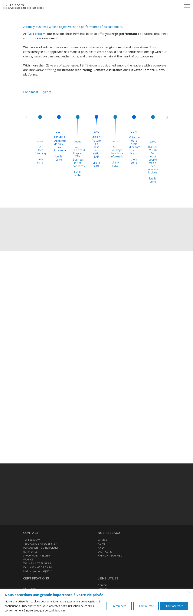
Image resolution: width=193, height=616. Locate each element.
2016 (115, 142)
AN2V (101, 547)
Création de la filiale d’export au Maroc (134, 145)
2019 (96, 131)
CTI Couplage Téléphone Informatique (118, 151)
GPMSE (102, 539)
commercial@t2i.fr (41, 571)
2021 (59, 131)
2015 (153, 142)
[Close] (189, 592)
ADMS (102, 543)
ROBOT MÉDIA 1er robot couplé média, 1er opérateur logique (154, 159)
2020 (78, 142)
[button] (26, 117)
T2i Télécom (13, 5)
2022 (40, 142)
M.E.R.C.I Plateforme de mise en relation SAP (99, 147)
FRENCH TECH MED (110, 555)
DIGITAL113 (105, 551)
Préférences (118, 606)
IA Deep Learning (40, 150)
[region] (96, 602)
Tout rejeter (146, 606)
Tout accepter (174, 606)
